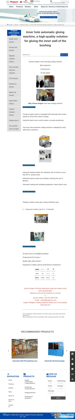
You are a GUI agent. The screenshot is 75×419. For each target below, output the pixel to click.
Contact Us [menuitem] (64, 7)
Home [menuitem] (11, 7)
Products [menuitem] (19, 7)
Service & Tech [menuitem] (54, 7)
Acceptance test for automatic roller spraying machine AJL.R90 (45, 317)
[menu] (37, 7)
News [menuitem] (36, 7)
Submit (58, 398)
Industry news (24, 24)
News (16, 24)
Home (10, 24)
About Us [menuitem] (44, 7)
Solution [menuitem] (28, 7)
